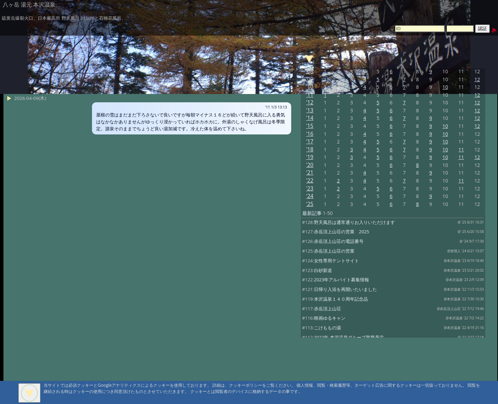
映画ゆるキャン (329, 318)
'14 (309, 118)
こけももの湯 (327, 328)
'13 (309, 110)
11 (461, 149)
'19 (309, 157)
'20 (309, 165)
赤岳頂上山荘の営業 (334, 251)
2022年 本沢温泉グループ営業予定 (349, 337)
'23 (309, 188)
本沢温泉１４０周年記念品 (341, 299)
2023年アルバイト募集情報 (341, 279)
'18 (309, 149)
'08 (309, 71)
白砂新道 (323, 270)
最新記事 (312, 213)
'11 (309, 94)
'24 (309, 196)
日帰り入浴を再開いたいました (345, 289)
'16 (309, 134)
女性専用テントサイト (336, 260)
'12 (309, 102)
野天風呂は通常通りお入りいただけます (354, 222)
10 (445, 87)
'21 (309, 172)
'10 (309, 87)
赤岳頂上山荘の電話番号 (338, 241)
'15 (309, 126)
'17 (309, 141)
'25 (309, 204)
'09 (309, 79)
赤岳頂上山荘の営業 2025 (341, 231)
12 (477, 79)
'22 (309, 180)
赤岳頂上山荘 (327, 309)
